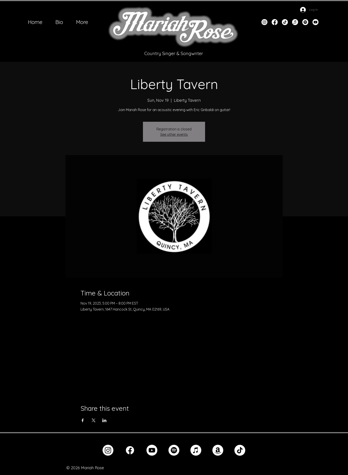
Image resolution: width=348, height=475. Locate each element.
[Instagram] (264, 22)
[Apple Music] (295, 22)
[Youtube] (315, 22)
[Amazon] (217, 450)
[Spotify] (305, 22)
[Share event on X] (93, 420)
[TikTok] (285, 22)
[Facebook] (275, 22)
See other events (174, 134)
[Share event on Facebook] (83, 420)
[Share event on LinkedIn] (104, 420)
